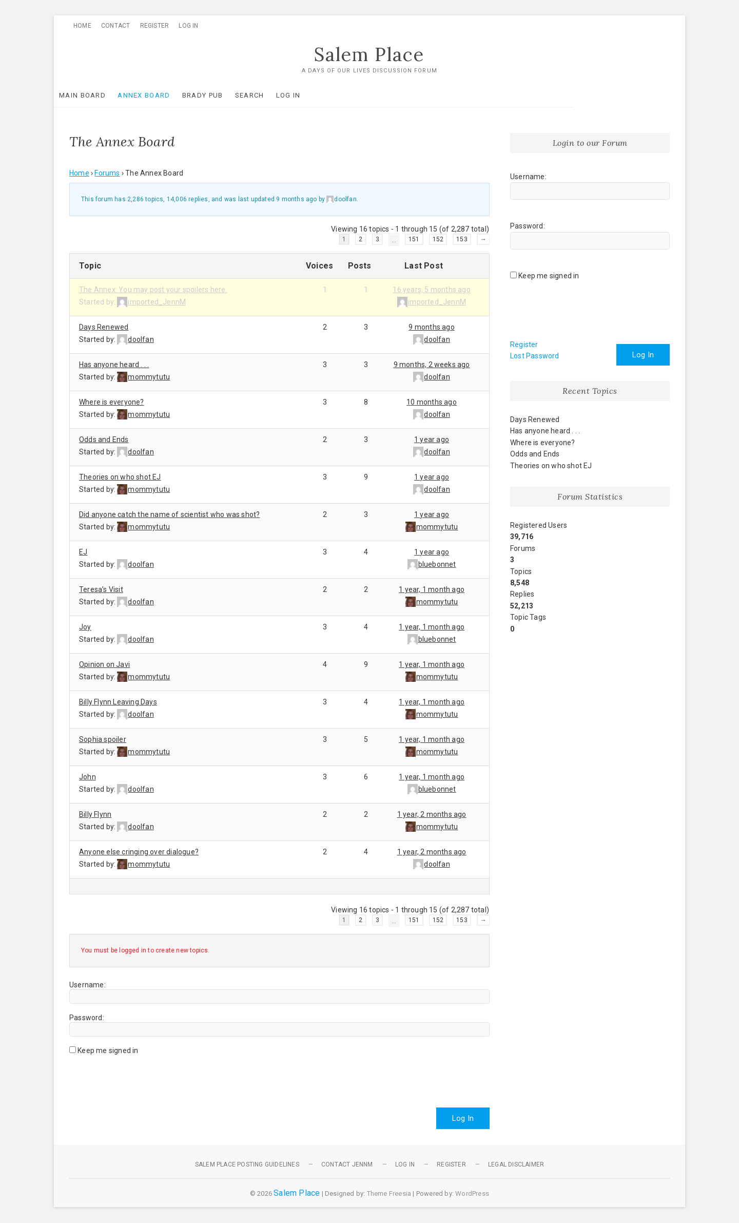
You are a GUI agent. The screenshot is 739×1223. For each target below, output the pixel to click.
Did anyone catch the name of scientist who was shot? (169, 514)
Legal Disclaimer (516, 1164)
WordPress (472, 1193)
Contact (115, 25)
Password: (86, 1018)
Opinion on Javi (104, 664)
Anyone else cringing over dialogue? (139, 852)
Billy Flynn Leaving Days (118, 702)
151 (414, 239)
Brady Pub (218, 95)
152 (438, 239)
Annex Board (159, 95)
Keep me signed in (107, 1050)
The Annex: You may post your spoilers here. (153, 289)
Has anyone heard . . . (114, 364)
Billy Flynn (95, 814)
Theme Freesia (389, 1193)
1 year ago (431, 439)
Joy (85, 627)
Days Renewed (103, 327)
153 (462, 239)
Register (154, 25)
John (87, 777)
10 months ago (431, 402)
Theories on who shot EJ (120, 477)
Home (82, 25)
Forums (107, 173)
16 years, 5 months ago (431, 289)
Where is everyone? (111, 402)
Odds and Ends (104, 439)
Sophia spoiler (102, 739)
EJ (83, 552)
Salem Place (369, 55)
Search (265, 95)
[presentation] (147, 1077)
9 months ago (296, 199)
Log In (188, 25)
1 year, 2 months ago (431, 814)
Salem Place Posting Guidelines (247, 1164)
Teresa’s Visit (101, 589)
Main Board (97, 95)
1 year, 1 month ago (431, 589)
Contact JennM (347, 1164)
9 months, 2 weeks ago (432, 364)
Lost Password (534, 356)
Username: (87, 985)
